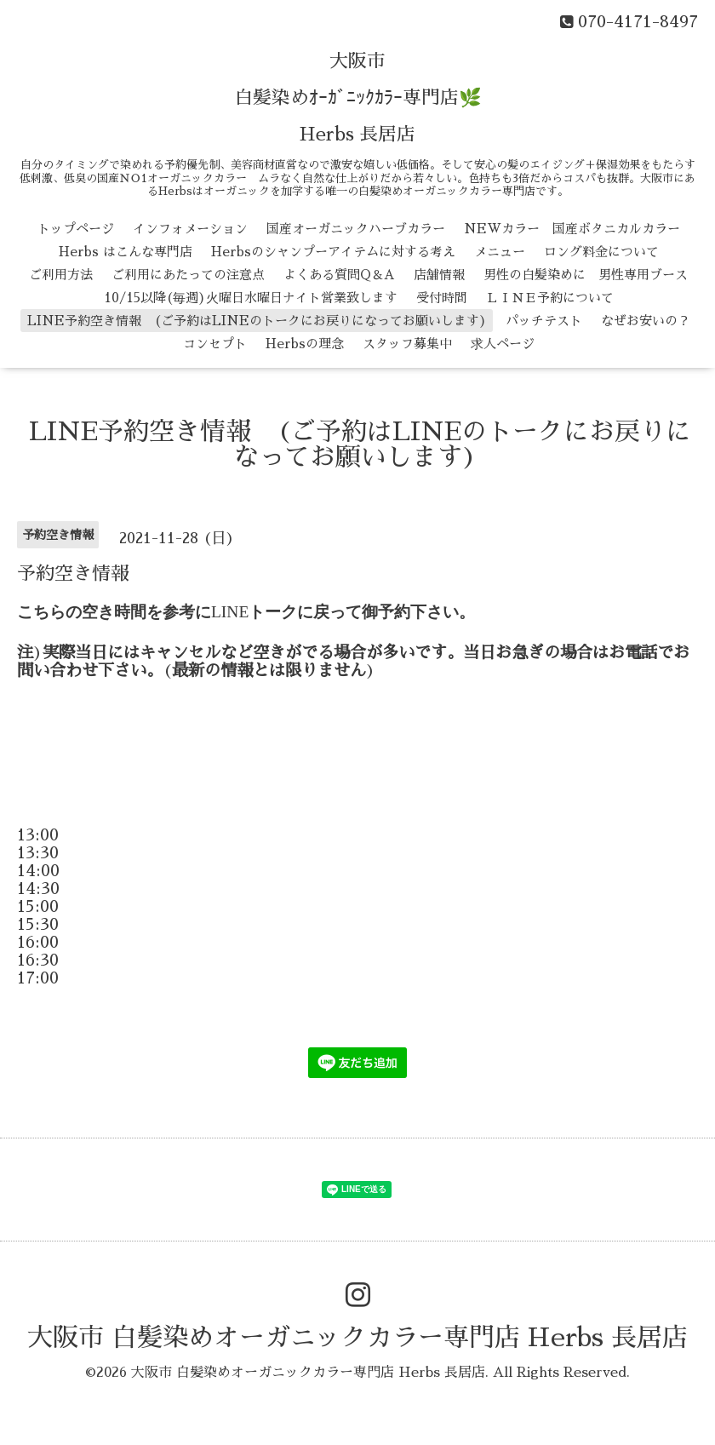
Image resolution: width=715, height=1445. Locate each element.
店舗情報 (439, 274)
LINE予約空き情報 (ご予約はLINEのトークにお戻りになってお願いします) (257, 320)
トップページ (75, 228)
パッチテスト (544, 320)
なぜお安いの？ (645, 320)
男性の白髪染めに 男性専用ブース (585, 274)
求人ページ (503, 343)
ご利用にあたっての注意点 (188, 274)
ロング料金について (601, 251)
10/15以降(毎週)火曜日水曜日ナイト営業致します (251, 297)
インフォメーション (190, 228)
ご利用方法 (61, 274)
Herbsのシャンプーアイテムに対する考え (333, 251)
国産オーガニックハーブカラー (355, 228)
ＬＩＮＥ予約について (550, 297)
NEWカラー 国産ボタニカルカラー (572, 228)
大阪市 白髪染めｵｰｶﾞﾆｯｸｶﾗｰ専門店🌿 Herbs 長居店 (358, 98)
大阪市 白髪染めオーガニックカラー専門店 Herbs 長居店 (357, 1337)
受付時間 (441, 297)
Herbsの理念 (305, 343)
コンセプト (215, 343)
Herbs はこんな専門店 (125, 251)
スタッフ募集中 (407, 343)
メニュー (499, 251)
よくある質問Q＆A (339, 274)
